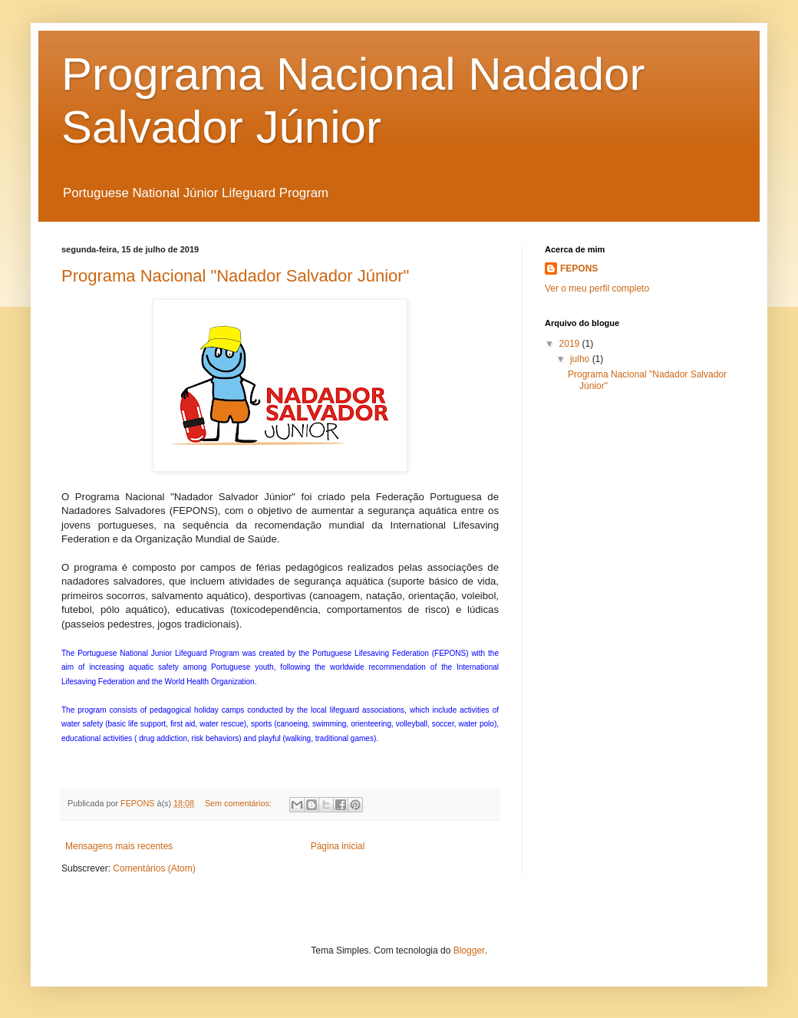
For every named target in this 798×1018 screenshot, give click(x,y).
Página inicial (338, 846)
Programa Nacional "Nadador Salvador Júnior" (235, 275)
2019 (570, 343)
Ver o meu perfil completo (597, 288)
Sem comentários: (239, 803)
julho (581, 359)
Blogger (469, 950)
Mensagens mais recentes (119, 846)
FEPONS (579, 268)
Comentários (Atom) (154, 868)
